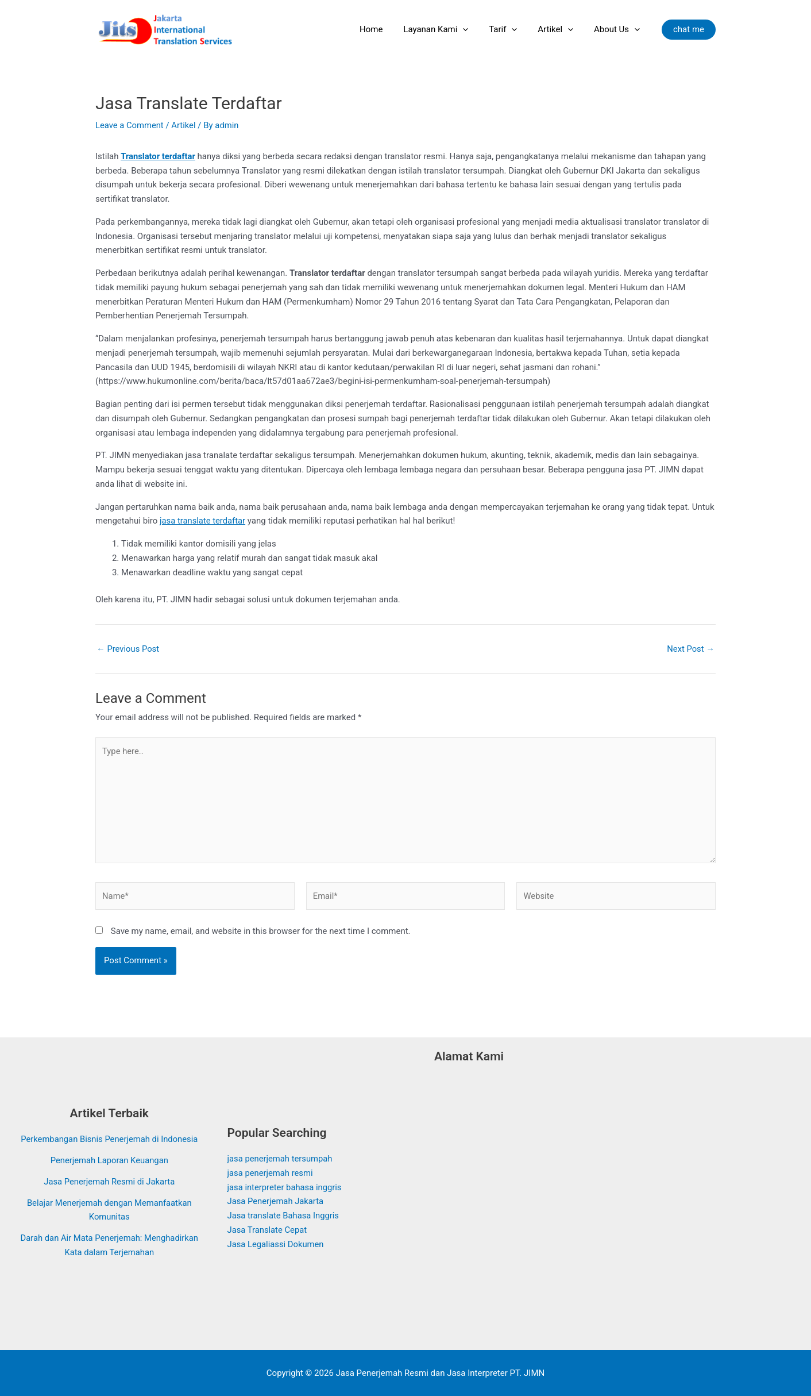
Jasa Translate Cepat (267, 1230)
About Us (619, 29)
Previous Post (128, 649)
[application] (474, 29)
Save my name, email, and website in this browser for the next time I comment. (261, 933)
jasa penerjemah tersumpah (280, 1158)
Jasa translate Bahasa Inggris (284, 1215)
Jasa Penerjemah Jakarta (276, 1201)
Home (385, 29)
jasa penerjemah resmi (270, 1173)
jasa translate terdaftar (203, 521)
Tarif (511, 29)
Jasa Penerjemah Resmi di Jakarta (109, 1188)
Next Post (690, 649)
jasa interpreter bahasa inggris (285, 1187)
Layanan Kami (447, 29)
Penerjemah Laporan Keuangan (109, 1168)
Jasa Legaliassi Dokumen (276, 1244)
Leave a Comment (130, 125)
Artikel (560, 29)
